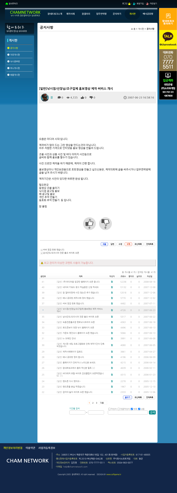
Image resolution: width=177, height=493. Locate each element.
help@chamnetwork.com (75, 466)
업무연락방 (101, 13)
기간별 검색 (74, 408)
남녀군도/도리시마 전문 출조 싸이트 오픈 (61, 253)
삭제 (128, 244)
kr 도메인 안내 (69, 338)
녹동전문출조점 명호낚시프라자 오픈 (79, 322)
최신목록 (138, 244)
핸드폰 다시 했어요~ (72, 381)
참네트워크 (13, 3)
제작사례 (70, 13)
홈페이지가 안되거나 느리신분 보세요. (79, 362)
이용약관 (30, 447)
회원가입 (140, 3)
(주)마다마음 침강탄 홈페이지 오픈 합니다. (81, 282)
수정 (120, 244)
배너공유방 (148, 13)
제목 (134, 409)
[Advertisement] (19, 104)
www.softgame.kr (113, 474)
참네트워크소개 (55, 13)
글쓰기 (127, 397)
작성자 (112, 409)
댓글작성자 (124, 409)
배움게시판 (15, 75)
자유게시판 (15, 54)
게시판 (132, 13)
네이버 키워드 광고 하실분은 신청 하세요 (81, 287)
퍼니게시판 (15, 68)
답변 (112, 244)
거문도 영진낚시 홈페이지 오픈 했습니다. (81, 333)
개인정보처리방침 (12, 447)
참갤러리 (86, 13)
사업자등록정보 (46, 447)
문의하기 (117, 13)
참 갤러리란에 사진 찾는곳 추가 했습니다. (81, 292)
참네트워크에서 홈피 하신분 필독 (77, 368)
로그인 (125, 3)
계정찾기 (153, 3)
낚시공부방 (15, 61)
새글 (104, 244)
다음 (102, 403)
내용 (141, 409)
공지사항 (14, 48)
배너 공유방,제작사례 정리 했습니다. (79, 298)
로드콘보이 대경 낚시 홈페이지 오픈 (78, 327)
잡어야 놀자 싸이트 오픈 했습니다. (78, 392)
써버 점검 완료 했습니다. (54, 249)
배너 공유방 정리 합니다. (73, 357)
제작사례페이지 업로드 (73, 351)
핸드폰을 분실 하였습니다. (74, 386)
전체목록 (149, 244)
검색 (152, 412)
